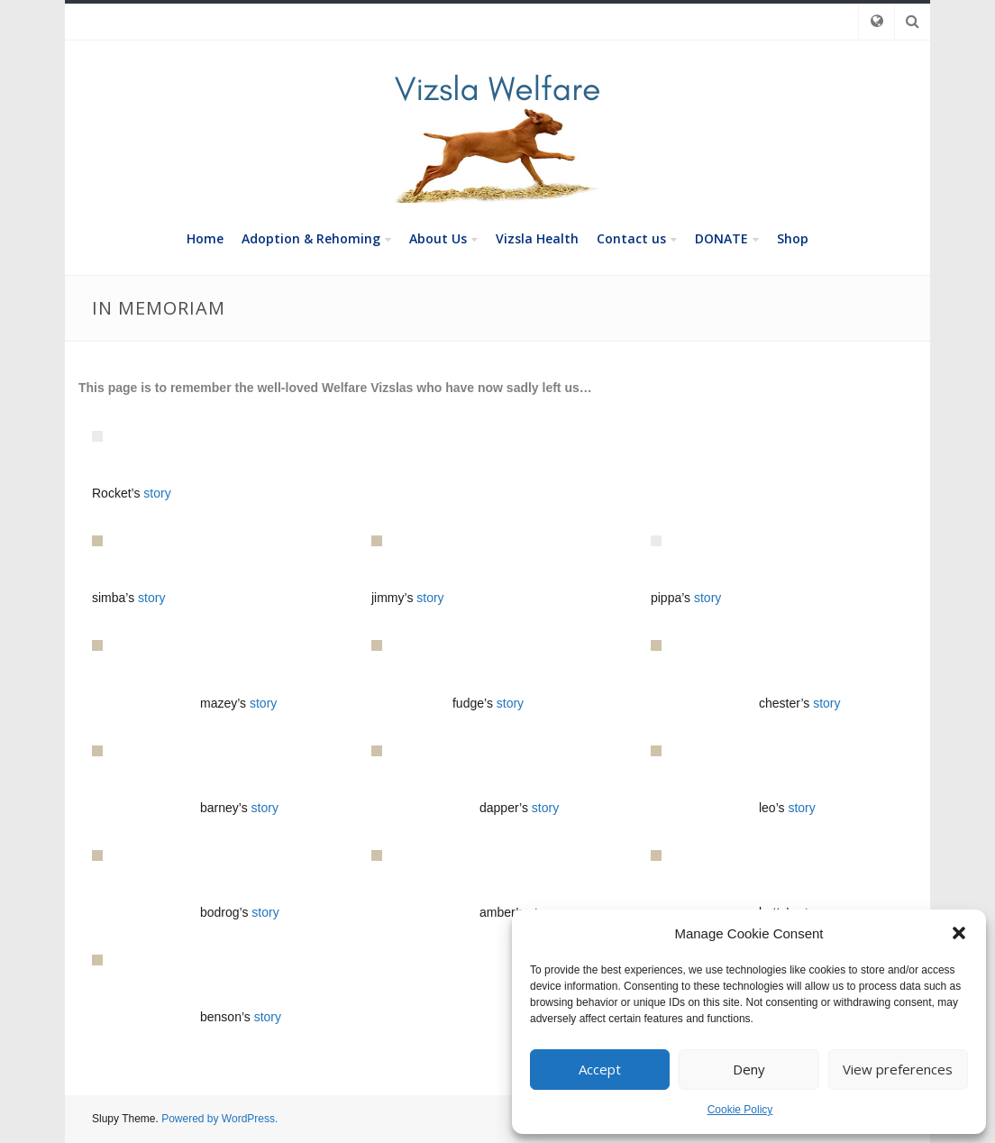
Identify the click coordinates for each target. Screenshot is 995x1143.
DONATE (721, 238)
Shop (792, 238)
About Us (438, 238)
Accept (600, 1069)
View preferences (898, 1069)
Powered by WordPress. (219, 1118)
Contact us (631, 238)
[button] (959, 933)
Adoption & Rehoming (311, 238)
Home (205, 238)
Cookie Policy (740, 1109)
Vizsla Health (537, 238)
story (156, 493)
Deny (749, 1069)
